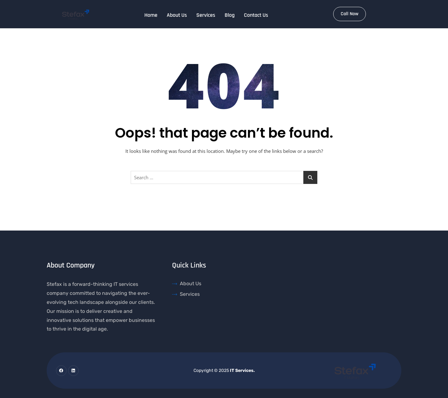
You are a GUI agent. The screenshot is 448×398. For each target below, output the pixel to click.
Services (205, 15)
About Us (177, 15)
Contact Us (256, 15)
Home (150, 15)
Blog (230, 15)
